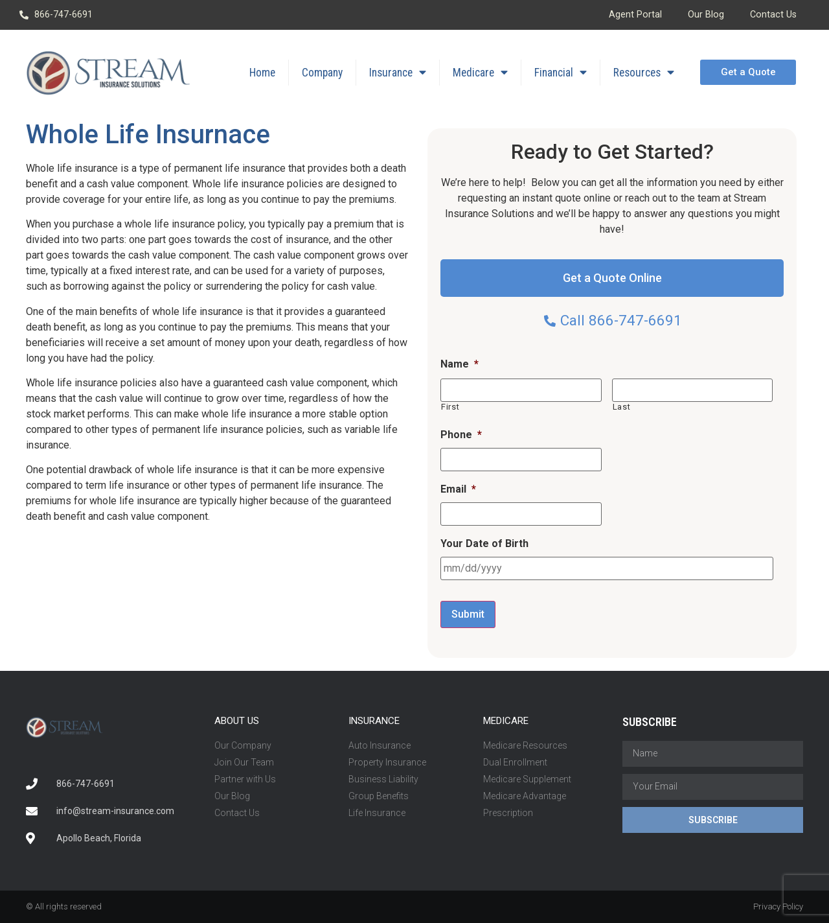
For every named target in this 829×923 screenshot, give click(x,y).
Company (322, 72)
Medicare (480, 72)
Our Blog (706, 14)
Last (622, 407)
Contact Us (773, 14)
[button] (747, 72)
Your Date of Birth (484, 543)
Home (262, 72)
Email (458, 489)
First (450, 407)
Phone (461, 434)
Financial (560, 72)
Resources (643, 72)
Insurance (397, 72)
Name (459, 364)
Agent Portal (635, 14)
